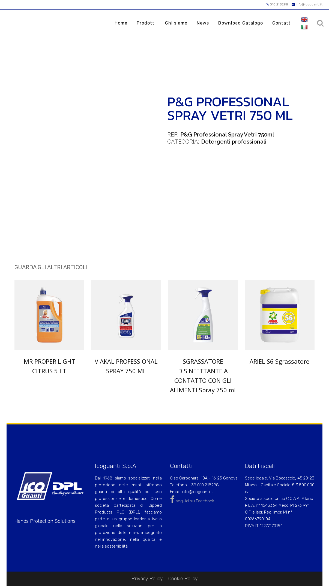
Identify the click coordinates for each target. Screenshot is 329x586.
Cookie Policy (183, 579)
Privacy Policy (147, 579)
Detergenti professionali (234, 141)
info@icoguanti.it (307, 4)
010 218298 (277, 4)
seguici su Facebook (192, 501)
